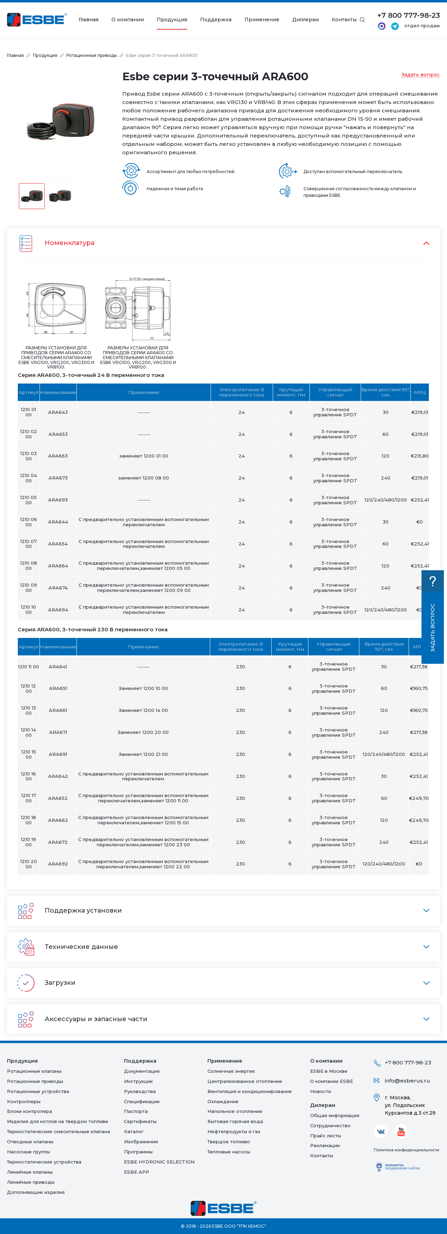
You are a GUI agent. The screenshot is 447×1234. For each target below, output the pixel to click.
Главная (88, 20)
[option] (59, 123)
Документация (142, 1071)
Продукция (172, 20)
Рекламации (325, 1145)
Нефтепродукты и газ (233, 1131)
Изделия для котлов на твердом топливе (57, 1121)
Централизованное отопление (244, 1081)
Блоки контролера (29, 1111)
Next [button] (117, 123)
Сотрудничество (330, 1125)
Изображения (141, 1141)
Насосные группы (28, 1151)
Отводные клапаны (30, 1141)
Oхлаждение (223, 1101)
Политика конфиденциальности (406, 1149)
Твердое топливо (228, 1141)
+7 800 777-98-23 (408, 1062)
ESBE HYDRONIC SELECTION (159, 1162)
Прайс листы (325, 1135)
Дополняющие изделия (36, 1192)
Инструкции (138, 1081)
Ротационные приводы (91, 55)
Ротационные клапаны (34, 1071)
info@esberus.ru (407, 1080)
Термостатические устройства (44, 1162)
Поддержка (216, 20)
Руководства (140, 1091)
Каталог (134, 1131)
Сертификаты (140, 1121)
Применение (261, 20)
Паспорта (136, 1111)
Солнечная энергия (231, 1071)
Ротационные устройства (38, 1091)
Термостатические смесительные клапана (58, 1131)
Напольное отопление (234, 1111)
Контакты (344, 20)
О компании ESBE (331, 1081)
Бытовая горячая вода (235, 1121)
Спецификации (142, 1101)
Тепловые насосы (228, 1151)
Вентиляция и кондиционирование (249, 1091)
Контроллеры (24, 1101)
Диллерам (305, 20)
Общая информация (334, 1115)
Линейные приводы (30, 1182)
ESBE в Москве (328, 1071)
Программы (138, 1151)
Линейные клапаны (30, 1172)
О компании (127, 20)
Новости (320, 1091)
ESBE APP (136, 1172)
